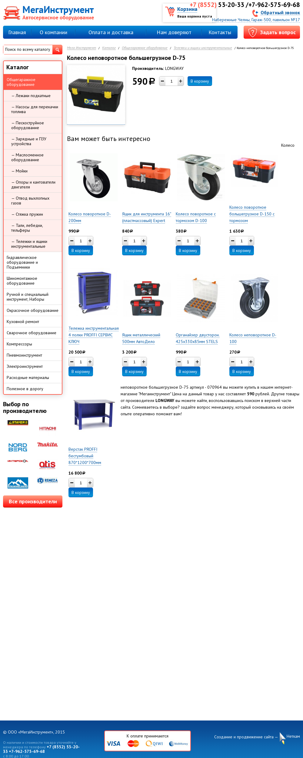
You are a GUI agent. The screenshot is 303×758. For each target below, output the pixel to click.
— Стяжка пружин (27, 214)
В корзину (200, 81)
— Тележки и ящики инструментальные (29, 244)
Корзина (187, 8)
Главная (17, 32)
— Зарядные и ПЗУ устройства (28, 141)
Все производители (33, 501)
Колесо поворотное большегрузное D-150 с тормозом (252, 213)
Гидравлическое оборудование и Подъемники (22, 262)
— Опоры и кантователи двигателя (33, 184)
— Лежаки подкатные (31, 95)
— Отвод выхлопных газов (30, 200)
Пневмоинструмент (24, 355)
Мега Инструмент (81, 48)
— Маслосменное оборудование (27, 157)
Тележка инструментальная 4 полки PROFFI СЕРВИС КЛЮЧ (93, 334)
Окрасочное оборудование (32, 310)
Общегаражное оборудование (145, 48)
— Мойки (19, 171)
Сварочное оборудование (31, 332)
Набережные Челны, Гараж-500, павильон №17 (256, 19)
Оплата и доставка (110, 32)
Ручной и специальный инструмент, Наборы (27, 297)
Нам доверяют (174, 32)
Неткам (293, 736)
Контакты (219, 32)
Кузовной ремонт (23, 321)
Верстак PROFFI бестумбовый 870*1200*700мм (84, 455)
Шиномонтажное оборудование (22, 281)
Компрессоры (19, 344)
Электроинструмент (25, 366)
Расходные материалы (28, 377)
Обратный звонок (280, 12)
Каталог (109, 48)
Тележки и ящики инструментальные (203, 48)
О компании (53, 32)
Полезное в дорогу (25, 388)
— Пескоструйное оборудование (27, 125)
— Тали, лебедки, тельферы (27, 228)
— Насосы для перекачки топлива (34, 109)
